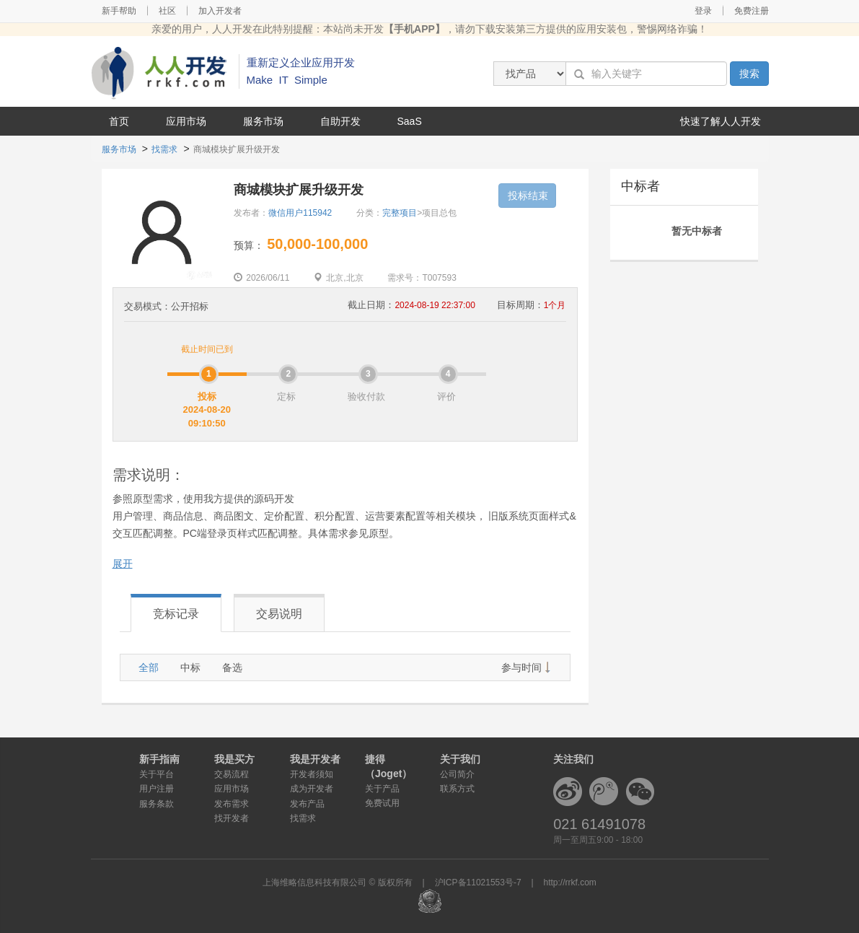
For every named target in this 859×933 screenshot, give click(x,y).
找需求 (164, 149)
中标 (190, 667)
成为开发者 (311, 789)
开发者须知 (311, 774)
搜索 (749, 73)
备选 (232, 667)
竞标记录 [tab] (176, 614)
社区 (167, 11)
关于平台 (156, 774)
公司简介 (457, 774)
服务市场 (263, 121)
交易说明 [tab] (279, 614)
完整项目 (399, 213)
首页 (119, 121)
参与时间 (521, 667)
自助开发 (340, 121)
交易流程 (231, 774)
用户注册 (156, 789)
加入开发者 (220, 11)
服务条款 (156, 804)
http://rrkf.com (570, 882)
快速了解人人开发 (720, 121)
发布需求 (231, 804)
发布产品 (307, 804)
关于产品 (382, 789)
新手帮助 (119, 11)
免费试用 (382, 803)
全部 (148, 667)
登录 (703, 11)
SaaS (409, 121)
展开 (123, 563)
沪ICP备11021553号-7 (478, 882)
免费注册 (751, 11)
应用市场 (186, 121)
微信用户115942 (300, 213)
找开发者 (231, 818)
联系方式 (457, 789)
